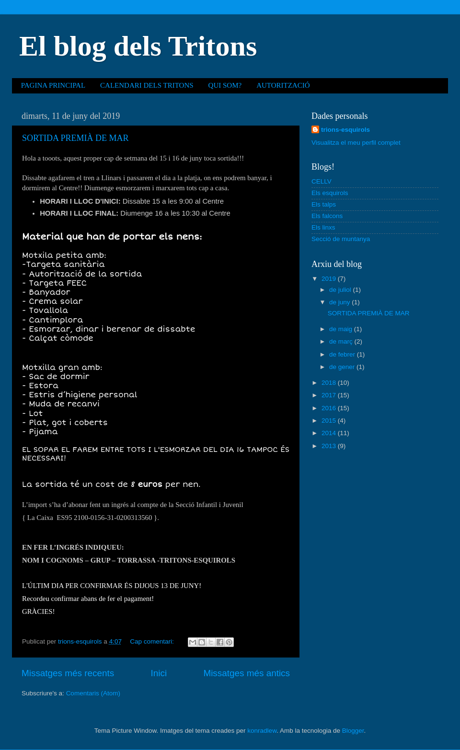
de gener (342, 366)
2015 (330, 420)
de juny (340, 302)
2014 (330, 433)
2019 (330, 278)
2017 (330, 395)
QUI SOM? (225, 85)
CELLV (321, 181)
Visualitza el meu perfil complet (356, 142)
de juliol (341, 289)
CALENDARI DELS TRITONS (146, 85)
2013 (330, 446)
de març (342, 341)
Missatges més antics (246, 673)
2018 (330, 382)
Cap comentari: (152, 641)
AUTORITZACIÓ (283, 85)
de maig (341, 329)
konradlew (261, 730)
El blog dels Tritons (138, 46)
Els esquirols (329, 192)
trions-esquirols (345, 129)
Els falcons (327, 215)
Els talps (323, 204)
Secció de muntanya (340, 238)
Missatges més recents (68, 673)
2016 (330, 408)
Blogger (353, 730)
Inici (159, 673)
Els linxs (323, 227)
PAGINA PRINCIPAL (53, 85)
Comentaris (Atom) (93, 693)
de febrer (343, 354)
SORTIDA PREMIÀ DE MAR (75, 138)
